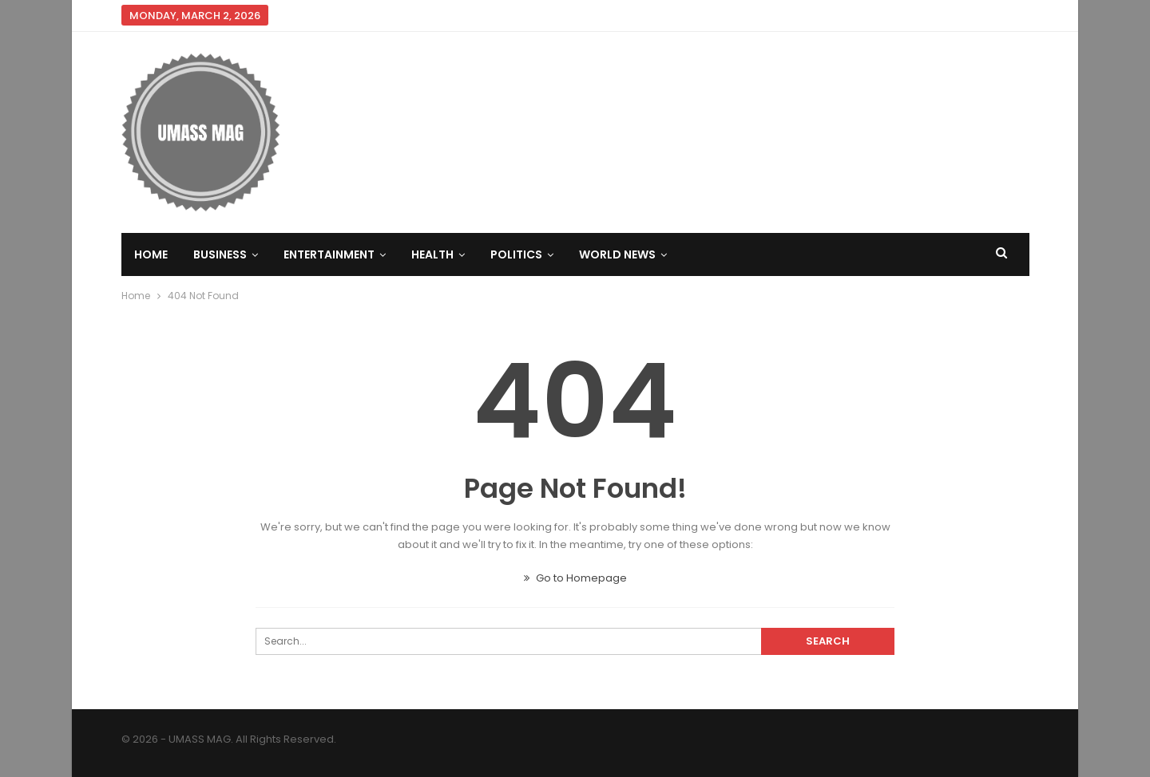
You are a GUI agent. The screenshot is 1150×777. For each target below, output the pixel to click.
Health (432, 254)
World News (617, 254)
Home (151, 254)
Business (220, 254)
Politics (516, 254)
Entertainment (329, 254)
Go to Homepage (575, 578)
